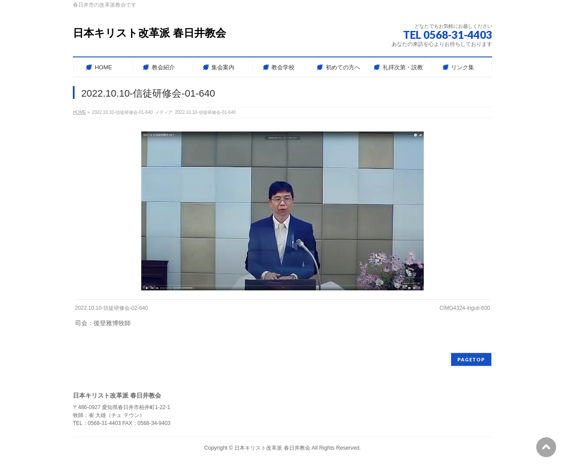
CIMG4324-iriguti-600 (465, 308)
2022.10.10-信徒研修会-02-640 (111, 308)
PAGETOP (471, 359)
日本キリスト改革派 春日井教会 (149, 33)
